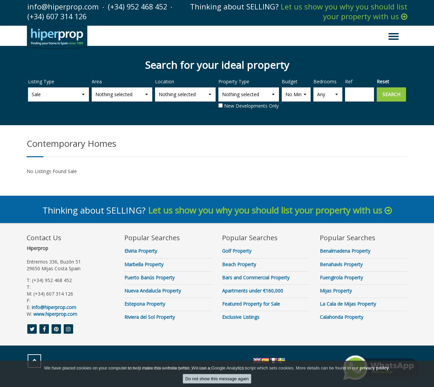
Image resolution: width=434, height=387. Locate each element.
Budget (290, 81)
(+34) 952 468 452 (139, 6)
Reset (383, 81)
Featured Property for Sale (251, 303)
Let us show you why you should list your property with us (344, 11)
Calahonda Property (341, 316)
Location (164, 81)
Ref (348, 81)
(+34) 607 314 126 (58, 16)
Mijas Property (336, 290)
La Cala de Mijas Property (348, 303)
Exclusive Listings (240, 316)
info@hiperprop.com (63, 6)
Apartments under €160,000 (252, 290)
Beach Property (239, 263)
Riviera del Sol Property (149, 316)
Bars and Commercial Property (255, 277)
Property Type (233, 81)
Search (391, 93)
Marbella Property (143, 263)
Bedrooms (325, 81)
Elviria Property (140, 250)
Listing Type (41, 81)
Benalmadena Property (345, 250)
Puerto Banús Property (149, 277)
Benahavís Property (341, 263)
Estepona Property (144, 303)
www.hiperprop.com (55, 313)
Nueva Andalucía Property (152, 290)
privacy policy (374, 367)
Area (97, 81)
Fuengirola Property (341, 277)
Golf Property (236, 250)
